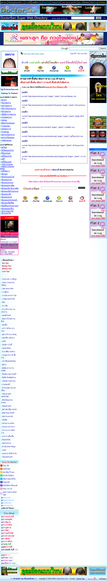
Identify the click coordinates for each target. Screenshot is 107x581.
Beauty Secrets (8, 500)
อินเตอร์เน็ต (6, 440)
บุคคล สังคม (6, 348)
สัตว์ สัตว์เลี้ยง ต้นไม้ (9, 409)
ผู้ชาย (4, 365)
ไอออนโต (6, 482)
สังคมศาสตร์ (6, 406)
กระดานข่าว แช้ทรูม (9, 279)
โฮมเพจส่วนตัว (7, 457)
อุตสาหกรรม (6, 443)
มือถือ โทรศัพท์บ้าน (9, 377)
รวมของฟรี (6, 384)
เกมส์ (4, 450)
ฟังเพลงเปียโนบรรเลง (9, 191)
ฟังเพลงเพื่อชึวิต (7, 203)
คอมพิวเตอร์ (6, 315)
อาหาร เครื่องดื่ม (8, 436)
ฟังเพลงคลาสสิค (7, 185)
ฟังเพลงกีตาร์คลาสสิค (10, 188)
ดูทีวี (3, 159)
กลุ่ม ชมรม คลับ (7, 289)
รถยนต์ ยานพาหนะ (9, 381)
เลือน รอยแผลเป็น (9, 479)
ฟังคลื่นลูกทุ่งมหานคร (9, 206)
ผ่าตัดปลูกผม (6, 140)
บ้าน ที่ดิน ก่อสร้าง (8, 352)
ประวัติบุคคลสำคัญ (9, 361)
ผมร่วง (4, 100)
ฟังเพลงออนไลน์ (7, 177)
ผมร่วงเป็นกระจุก (8, 135)
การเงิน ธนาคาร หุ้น (9, 295)
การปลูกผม (5, 126)
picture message (4, 251)
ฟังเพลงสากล (6, 180)
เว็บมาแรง (67, 70)
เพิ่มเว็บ (70, 200)
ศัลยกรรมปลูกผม (8, 123)
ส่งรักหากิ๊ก (4, 245)
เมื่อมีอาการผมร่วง (8, 114)
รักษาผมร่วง (6, 103)
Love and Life (7, 505)
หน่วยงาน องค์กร (8, 423)
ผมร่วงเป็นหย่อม (7, 137)
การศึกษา (5, 292)
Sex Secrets (7, 503)
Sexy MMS (8, 254)
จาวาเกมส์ (13, 242)
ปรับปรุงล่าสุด (54, 70)
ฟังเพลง (4, 174)
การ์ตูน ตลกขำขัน (8, 299)
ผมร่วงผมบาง (6, 106)
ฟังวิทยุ (4, 147)
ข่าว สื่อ (5, 306)
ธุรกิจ (4, 341)
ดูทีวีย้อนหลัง (6, 162)
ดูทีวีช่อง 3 (5, 171)
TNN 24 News (7, 164)
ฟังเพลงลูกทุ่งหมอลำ (9, 200)
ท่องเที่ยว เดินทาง (8, 338)
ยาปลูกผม (5, 132)
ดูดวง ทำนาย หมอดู (9, 334)
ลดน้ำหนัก (6, 469)
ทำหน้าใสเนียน (8, 475)
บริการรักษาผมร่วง (8, 109)
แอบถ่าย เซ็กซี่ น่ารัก (9, 453)
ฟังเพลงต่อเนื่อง (7, 209)
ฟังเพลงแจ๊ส (6, 194)
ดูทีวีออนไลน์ (6, 156)
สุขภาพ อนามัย (7, 416)
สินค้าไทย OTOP (8, 413)
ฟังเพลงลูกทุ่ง (6, 197)
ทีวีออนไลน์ (5, 153)
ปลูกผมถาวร (6, 129)
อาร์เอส (14, 236)
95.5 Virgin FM (7, 211)
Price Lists (6, 497)
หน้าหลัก (27, 70)
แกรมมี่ (8, 236)
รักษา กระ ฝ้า (7, 489)
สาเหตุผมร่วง (6, 117)
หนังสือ (4, 420)
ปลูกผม (4, 120)
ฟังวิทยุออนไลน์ (7, 150)
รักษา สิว (6, 466)
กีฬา (3, 302)
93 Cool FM (6, 213)
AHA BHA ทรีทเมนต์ (10, 485)
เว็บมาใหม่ (40, 70)
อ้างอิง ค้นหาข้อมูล (9, 447)
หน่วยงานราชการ (8, 427)
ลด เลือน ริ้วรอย (8, 472)
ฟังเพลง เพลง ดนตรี (9, 374)
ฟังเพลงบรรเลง (7, 183)
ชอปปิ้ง (4, 325)
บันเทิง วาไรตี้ (7, 345)
